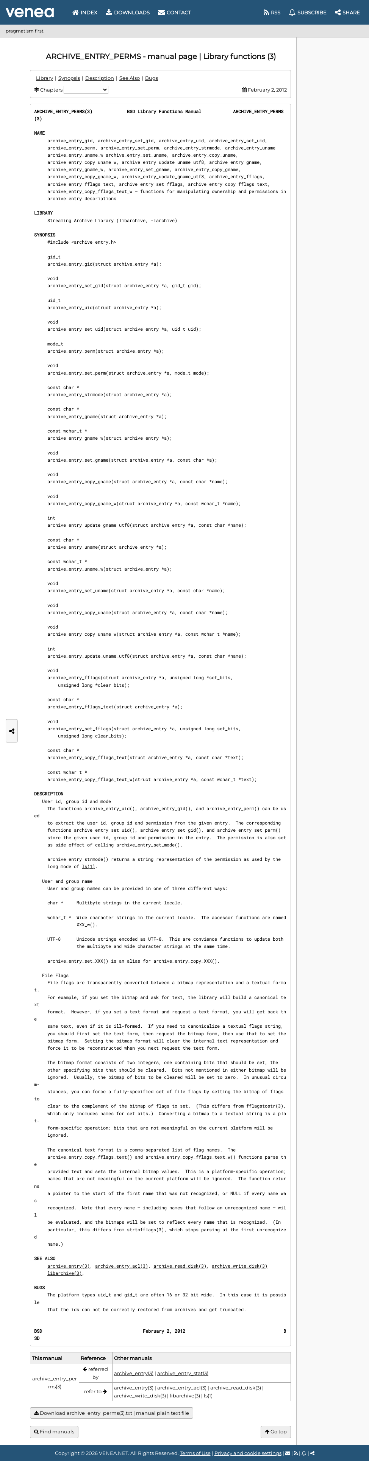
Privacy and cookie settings (247, 1453)
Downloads (128, 12)
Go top (276, 1431)
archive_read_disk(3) (179, 1266)
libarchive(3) (64, 1273)
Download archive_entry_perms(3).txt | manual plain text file (111, 1413)
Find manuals (54, 1431)
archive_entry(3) (68, 1266)
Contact (174, 12)
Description (99, 78)
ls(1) (88, 866)
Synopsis (69, 78)
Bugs (151, 78)
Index (84, 12)
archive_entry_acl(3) (121, 1266)
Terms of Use (195, 1453)
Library (44, 78)
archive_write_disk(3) (239, 1266)
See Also (129, 78)
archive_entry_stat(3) (182, 1373)
